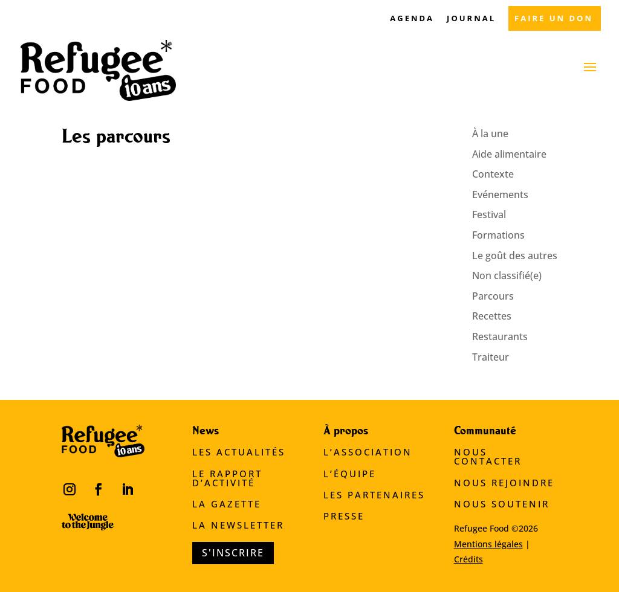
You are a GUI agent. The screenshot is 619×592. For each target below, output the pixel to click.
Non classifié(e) (507, 275)
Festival (489, 214)
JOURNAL (471, 19)
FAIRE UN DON (553, 19)
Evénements (500, 194)
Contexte (493, 174)
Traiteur (490, 357)
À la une (490, 133)
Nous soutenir (501, 504)
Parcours (493, 296)
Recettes (491, 316)
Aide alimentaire (509, 154)
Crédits (468, 559)
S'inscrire (233, 552)
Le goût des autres (514, 255)
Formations (498, 235)
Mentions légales (488, 544)
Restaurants (500, 336)
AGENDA (412, 19)
